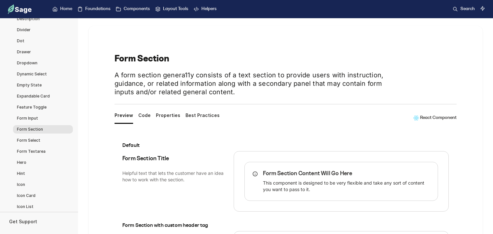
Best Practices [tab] (202, 115)
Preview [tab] (124, 115)
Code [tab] (144, 115)
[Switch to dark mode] (482, 8)
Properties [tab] (168, 115)
